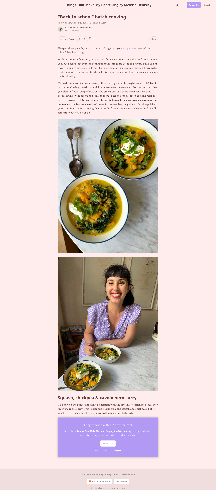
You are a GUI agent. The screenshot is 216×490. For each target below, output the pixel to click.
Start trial (108, 443)
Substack (95, 488)
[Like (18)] (63, 39)
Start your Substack (99, 481)
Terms (115, 474)
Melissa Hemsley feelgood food (78, 28)
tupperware (129, 48)
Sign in (207, 5)
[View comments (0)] (78, 39)
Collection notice (127, 474)
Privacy (108, 474)
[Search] (177, 5)
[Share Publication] (183, 5)
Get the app (121, 481)
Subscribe (194, 5)
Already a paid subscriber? (108, 450)
